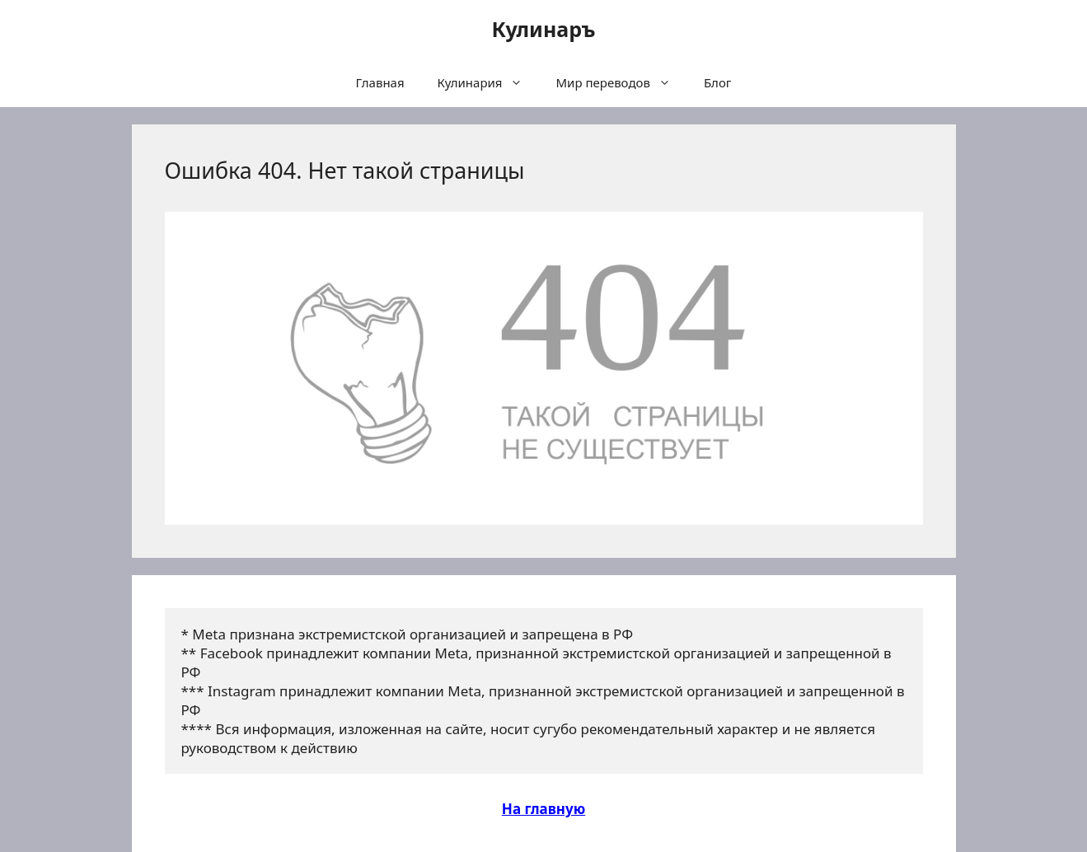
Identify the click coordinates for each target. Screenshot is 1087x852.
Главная (380, 82)
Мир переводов (620, 82)
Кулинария (489, 82)
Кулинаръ (543, 29)
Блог (718, 82)
